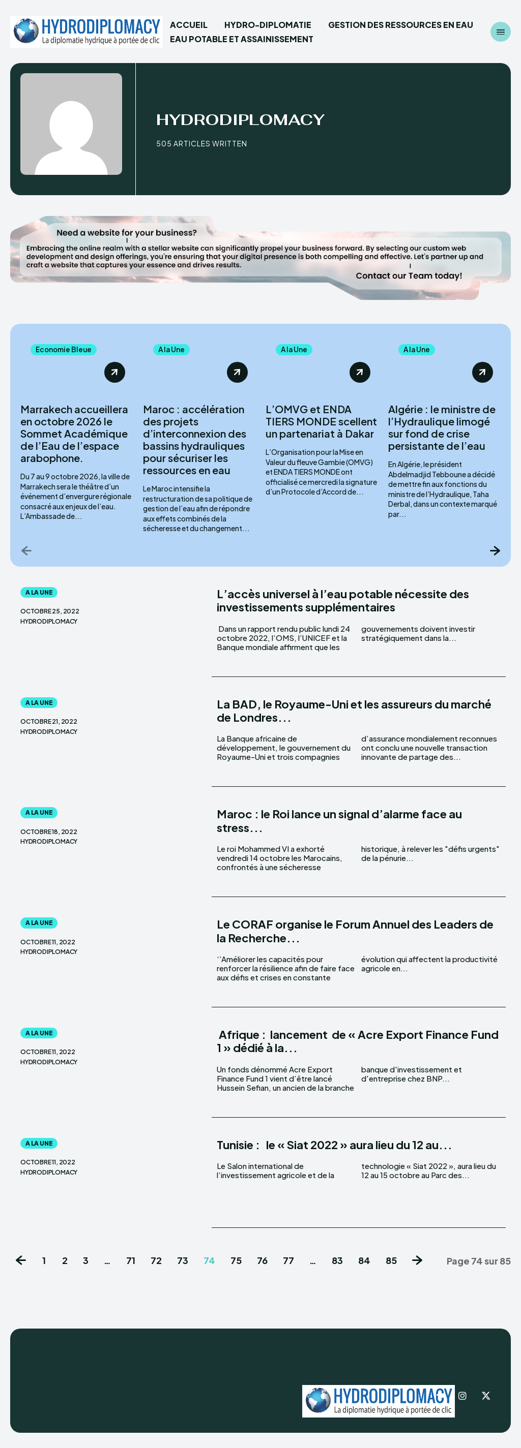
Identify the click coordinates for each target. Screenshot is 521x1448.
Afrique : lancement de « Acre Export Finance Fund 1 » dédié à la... (358, 1041)
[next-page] (494, 550)
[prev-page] (26, 550)
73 (182, 1261)
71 (130, 1261)
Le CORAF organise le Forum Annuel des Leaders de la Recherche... (355, 931)
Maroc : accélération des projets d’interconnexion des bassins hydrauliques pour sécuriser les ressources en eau (194, 440)
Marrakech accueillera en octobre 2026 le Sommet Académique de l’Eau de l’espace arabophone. (74, 434)
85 (391, 1261)
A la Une (172, 349)
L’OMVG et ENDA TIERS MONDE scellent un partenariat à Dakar (321, 421)
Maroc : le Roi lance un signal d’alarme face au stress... (339, 821)
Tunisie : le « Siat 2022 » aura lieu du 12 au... (334, 1145)
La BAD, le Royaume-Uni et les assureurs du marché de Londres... (354, 711)
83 (337, 1261)
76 (262, 1261)
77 (288, 1261)
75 (236, 1261)
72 (156, 1261)
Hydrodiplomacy (48, 622)
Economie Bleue (65, 349)
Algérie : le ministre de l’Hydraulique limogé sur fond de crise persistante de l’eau (442, 427)
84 (364, 1261)
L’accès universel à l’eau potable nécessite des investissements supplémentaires (343, 600)
